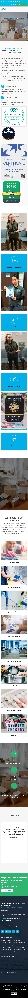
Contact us (7, 891)
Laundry (18, 945)
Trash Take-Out (20, 947)
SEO (21, 989)
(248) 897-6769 (17, 1)
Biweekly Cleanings (7, 947)
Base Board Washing (21, 942)
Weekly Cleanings (7, 940)
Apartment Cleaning (8, 945)
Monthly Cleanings (7, 949)
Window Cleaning (7, 942)
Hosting (16, 989)
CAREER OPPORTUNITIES (11, 908)
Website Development (7, 989)
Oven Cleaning (19, 951)
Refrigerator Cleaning (21, 949)
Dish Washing (19, 940)
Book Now (22, 5)
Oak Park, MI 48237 (6, 1)
